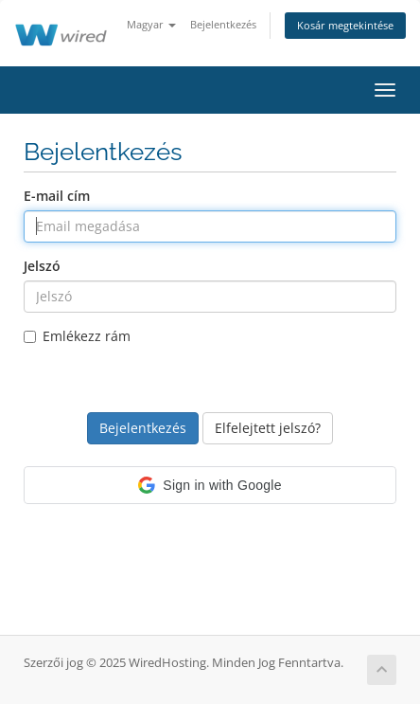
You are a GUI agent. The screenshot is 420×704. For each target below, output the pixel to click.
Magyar (151, 24)
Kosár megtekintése (345, 25)
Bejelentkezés (223, 24)
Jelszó (42, 266)
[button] (210, 485)
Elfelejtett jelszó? (268, 428)
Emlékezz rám (77, 336)
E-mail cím (57, 196)
